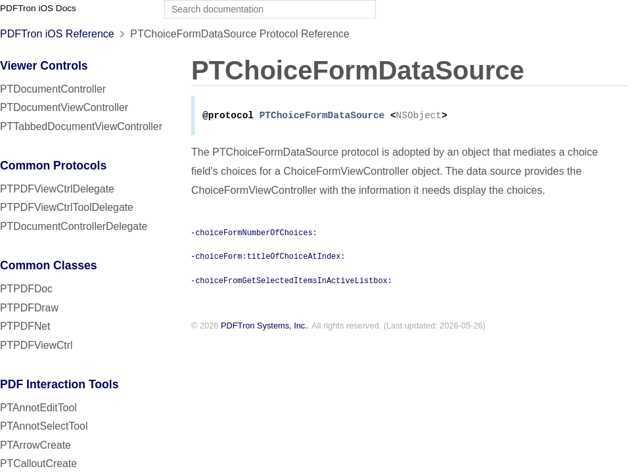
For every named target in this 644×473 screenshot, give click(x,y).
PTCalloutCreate (38, 463)
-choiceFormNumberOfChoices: (254, 233)
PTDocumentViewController (64, 107)
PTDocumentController (53, 89)
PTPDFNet (25, 326)
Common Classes (48, 265)
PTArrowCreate (35, 445)
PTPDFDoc (26, 288)
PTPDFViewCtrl (36, 345)
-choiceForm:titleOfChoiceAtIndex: (268, 257)
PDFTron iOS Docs (38, 8)
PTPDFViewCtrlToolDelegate (66, 207)
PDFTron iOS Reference (57, 33)
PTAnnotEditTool (38, 407)
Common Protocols (53, 165)
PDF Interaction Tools (59, 384)
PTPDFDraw (29, 307)
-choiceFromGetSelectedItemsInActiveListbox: (291, 281)
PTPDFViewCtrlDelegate (57, 188)
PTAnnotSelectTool (43, 426)
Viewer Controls (44, 65)
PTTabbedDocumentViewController (81, 126)
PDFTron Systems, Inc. (264, 327)
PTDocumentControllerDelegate (73, 226)
